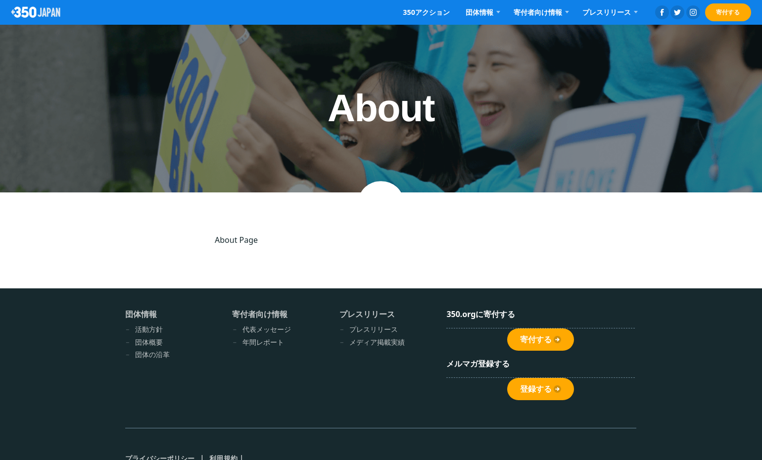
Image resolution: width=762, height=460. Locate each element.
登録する (536, 389)
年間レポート (263, 342)
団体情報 (479, 12)
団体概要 (149, 342)
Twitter (677, 12)
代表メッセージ (266, 329)
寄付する (728, 12)
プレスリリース (606, 12)
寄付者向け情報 (538, 12)
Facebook (662, 12)
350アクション (426, 12)
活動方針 (149, 329)
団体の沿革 (152, 354)
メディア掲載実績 (377, 342)
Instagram (693, 12)
